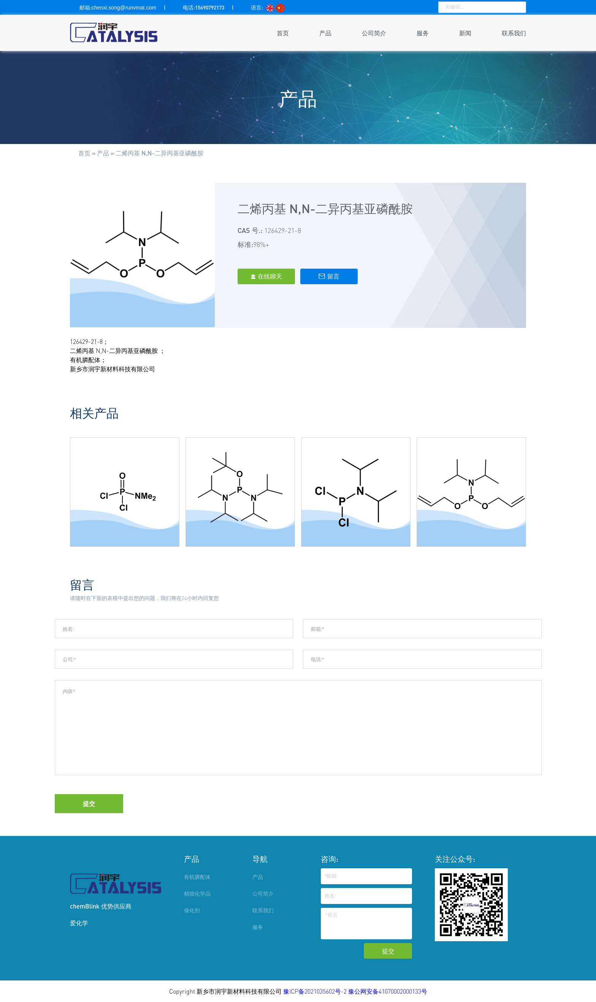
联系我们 (514, 32)
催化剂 (192, 910)
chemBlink (85, 906)
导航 (260, 858)
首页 (283, 32)
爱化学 (79, 922)
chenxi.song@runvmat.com (124, 8)
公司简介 (374, 32)
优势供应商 (116, 906)
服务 (423, 32)
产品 (325, 32)
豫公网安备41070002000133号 (387, 991)
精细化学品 (197, 893)
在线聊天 (266, 276)
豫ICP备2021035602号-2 (315, 991)
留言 (329, 276)
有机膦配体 (197, 877)
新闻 (465, 32)
